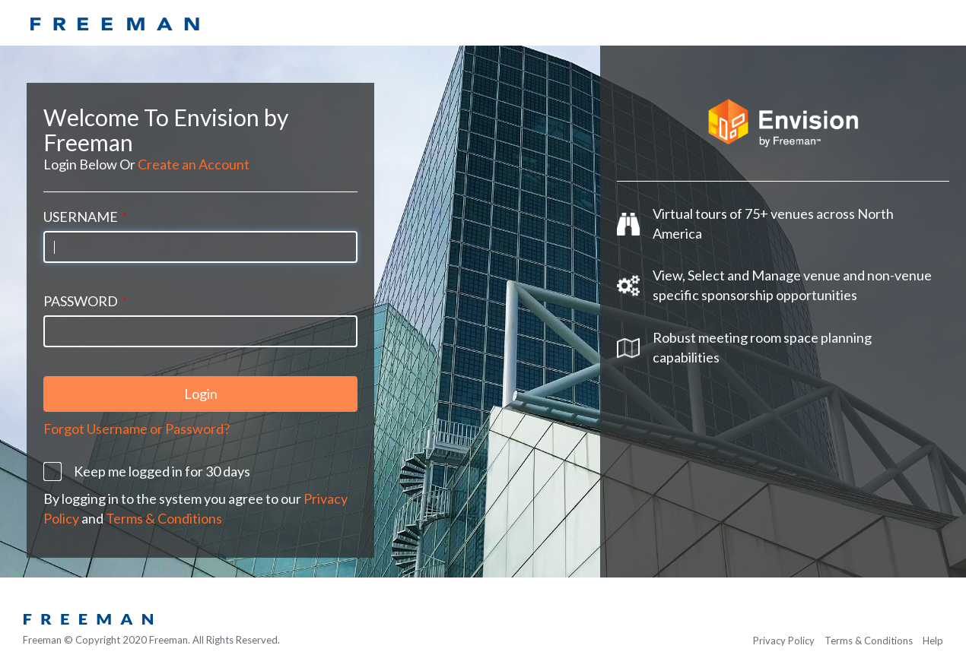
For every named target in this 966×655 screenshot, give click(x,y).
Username (85, 211)
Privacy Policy (784, 640)
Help (933, 640)
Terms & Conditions (164, 513)
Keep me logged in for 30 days (162, 465)
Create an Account (193, 158)
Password (85, 295)
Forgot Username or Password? (136, 424)
